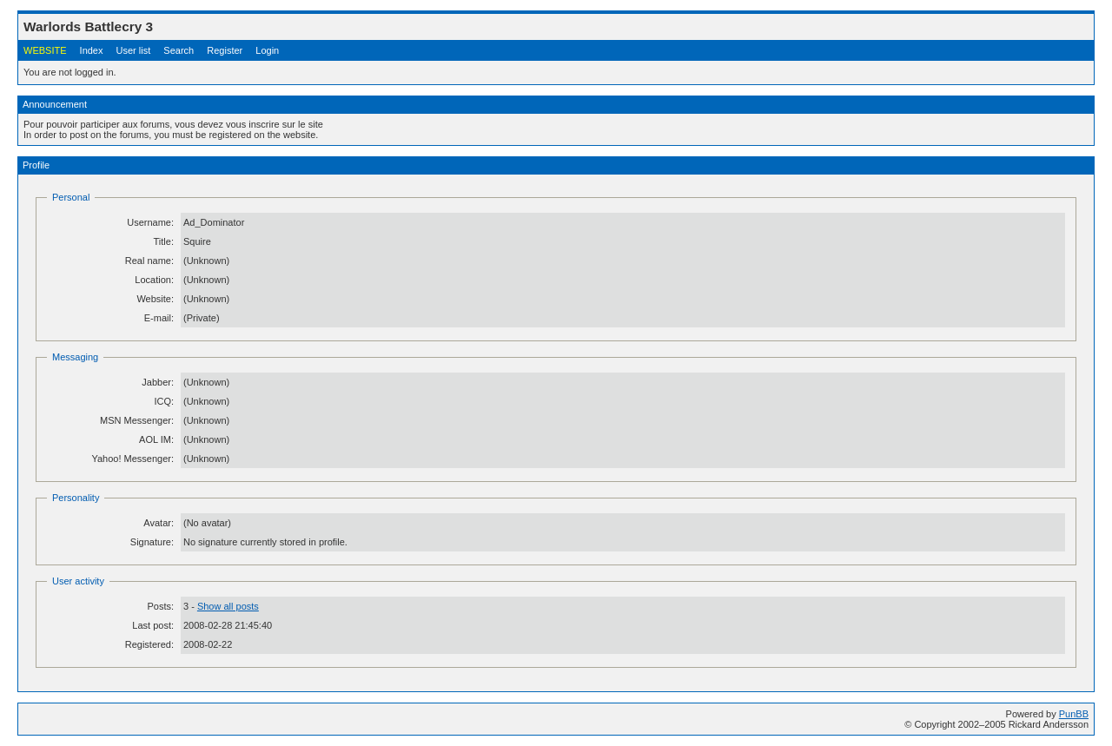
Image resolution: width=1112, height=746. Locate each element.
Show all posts (228, 606)
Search (178, 50)
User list (133, 50)
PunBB (1074, 714)
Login (267, 50)
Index (91, 50)
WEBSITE (45, 50)
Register (224, 50)
